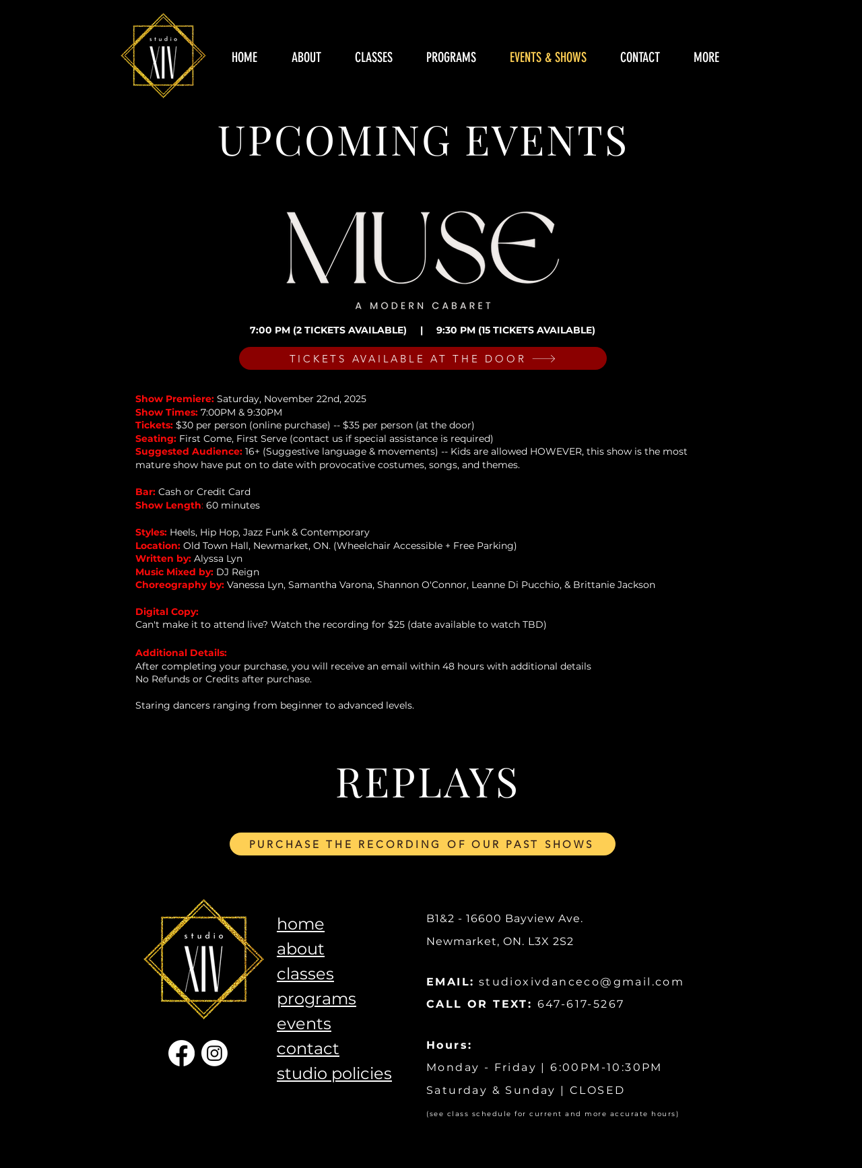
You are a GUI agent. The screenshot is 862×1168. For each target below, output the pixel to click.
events (304, 1023)
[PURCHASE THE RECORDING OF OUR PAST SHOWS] (423, 844)
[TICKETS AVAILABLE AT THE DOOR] (423, 358)
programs (316, 998)
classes (305, 973)
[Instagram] (214, 1053)
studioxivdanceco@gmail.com (581, 981)
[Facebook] (181, 1053)
